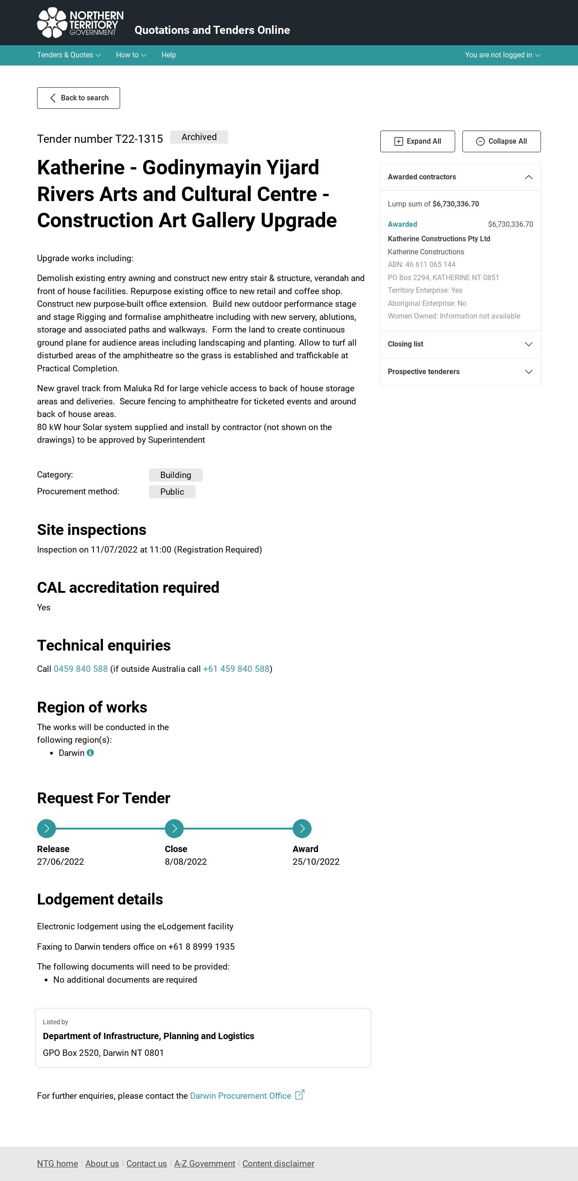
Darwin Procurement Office (247, 1095)
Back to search (78, 98)
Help (169, 55)
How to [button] (131, 55)
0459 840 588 (81, 669)
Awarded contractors (422, 177)
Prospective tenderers (424, 371)
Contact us (146, 1163)
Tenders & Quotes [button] (69, 55)
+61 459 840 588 (236, 669)
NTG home (57, 1163)
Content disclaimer (278, 1163)
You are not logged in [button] (503, 55)
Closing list (405, 344)
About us (102, 1163)
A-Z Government (204, 1163)
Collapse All (501, 141)
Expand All (417, 141)
